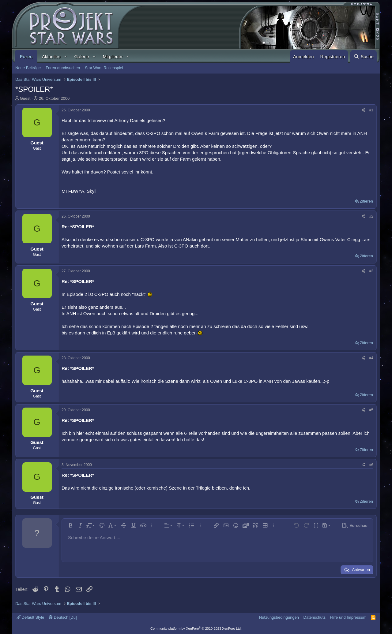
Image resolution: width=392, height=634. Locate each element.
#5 (371, 410)
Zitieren (366, 201)
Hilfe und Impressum (348, 617)
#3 (371, 271)
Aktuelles (51, 56)
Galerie (81, 56)
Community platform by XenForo (196, 628)
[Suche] (363, 56)
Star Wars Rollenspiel (104, 67)
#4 (371, 358)
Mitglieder (113, 56)
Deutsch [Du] (63, 617)
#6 (371, 465)
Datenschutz (314, 617)
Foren (26, 56)
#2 (371, 216)
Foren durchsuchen (63, 67)
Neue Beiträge (28, 67)
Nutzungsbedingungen (279, 617)
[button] (65, 56)
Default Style (30, 617)
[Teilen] (363, 110)
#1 (371, 110)
